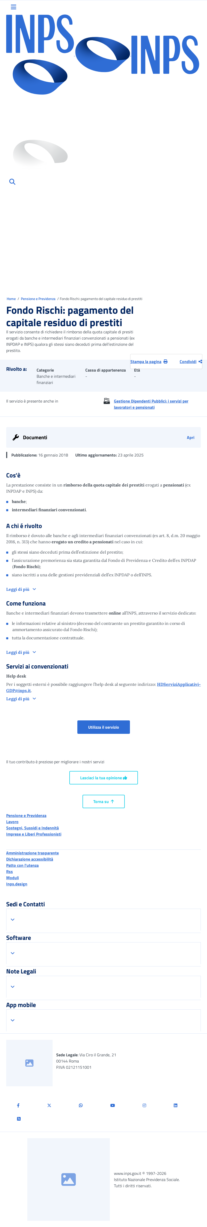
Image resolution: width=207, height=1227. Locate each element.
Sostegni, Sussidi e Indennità (32, 828)
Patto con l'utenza (22, 865)
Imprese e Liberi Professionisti (33, 834)
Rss (9, 871)
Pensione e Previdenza (38, 298)
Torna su (103, 801)
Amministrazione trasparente (32, 853)
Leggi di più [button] (18, 589)
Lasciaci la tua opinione (103, 778)
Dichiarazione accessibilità (29, 859)
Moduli (12, 878)
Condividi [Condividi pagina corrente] (191, 361)
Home (11, 298)
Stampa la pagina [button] (149, 361)
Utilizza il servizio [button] (109, 727)
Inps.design (16, 884)
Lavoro (12, 822)
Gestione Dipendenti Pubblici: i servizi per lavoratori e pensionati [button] (151, 404)
